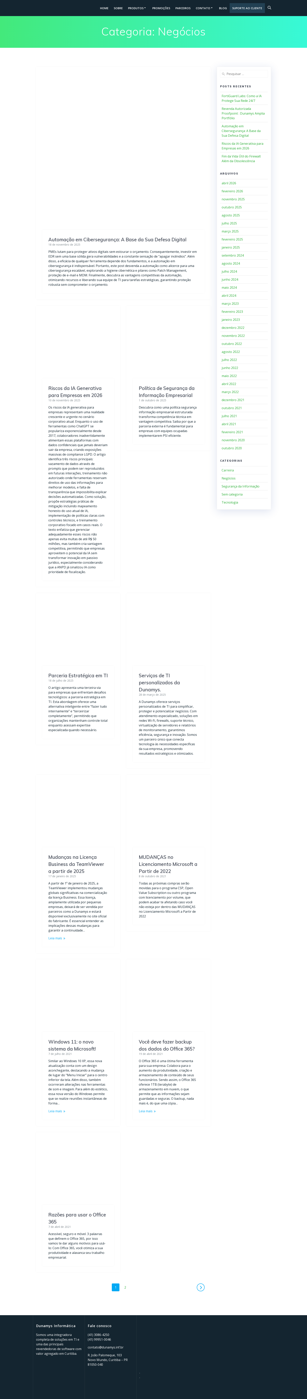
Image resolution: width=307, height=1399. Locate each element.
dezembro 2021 (233, 400)
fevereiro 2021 (232, 432)
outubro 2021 (232, 408)
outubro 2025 (232, 207)
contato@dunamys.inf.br (106, 1347)
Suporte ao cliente (247, 8)
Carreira (228, 470)
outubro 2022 (232, 344)
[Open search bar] (269, 7)
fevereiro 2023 (232, 311)
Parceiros (183, 8)
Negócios (229, 478)
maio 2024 (229, 287)
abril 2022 (229, 384)
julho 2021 (229, 416)
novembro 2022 (233, 336)
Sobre (118, 8)
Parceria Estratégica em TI (78, 675)
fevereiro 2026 (232, 191)
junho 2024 (230, 279)
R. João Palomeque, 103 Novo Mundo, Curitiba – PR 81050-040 (108, 1360)
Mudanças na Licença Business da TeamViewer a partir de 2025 (76, 864)
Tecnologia (230, 502)
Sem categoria (232, 494)
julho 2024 (229, 271)
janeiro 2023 (231, 319)
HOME (104, 8)
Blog (223, 8)
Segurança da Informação (240, 486)
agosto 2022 (231, 352)
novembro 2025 (233, 199)
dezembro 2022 (233, 328)
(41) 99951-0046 (99, 1339)
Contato (203, 8)
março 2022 (230, 392)
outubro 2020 (232, 448)
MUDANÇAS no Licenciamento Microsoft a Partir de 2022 (168, 864)
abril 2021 (229, 424)
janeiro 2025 (231, 247)
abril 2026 (229, 183)
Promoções (161, 8)
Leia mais (55, 938)
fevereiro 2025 (232, 239)
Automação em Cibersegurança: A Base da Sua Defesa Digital (117, 239)
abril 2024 (229, 295)
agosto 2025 (231, 215)
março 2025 (230, 231)
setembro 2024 (233, 255)
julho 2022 (229, 360)
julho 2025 (229, 223)
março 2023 (230, 303)
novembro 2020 (233, 440)
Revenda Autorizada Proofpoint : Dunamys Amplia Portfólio (243, 113)
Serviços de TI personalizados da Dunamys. (159, 683)
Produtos (136, 8)
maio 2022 (229, 376)
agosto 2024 (231, 263)
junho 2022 (230, 368)
